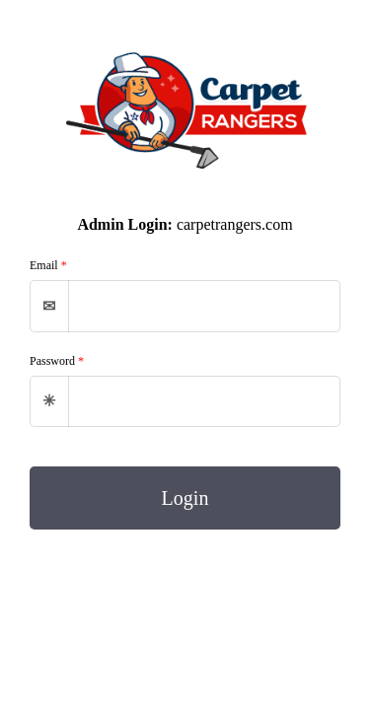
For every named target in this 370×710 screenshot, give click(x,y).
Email (48, 265)
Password (57, 361)
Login (185, 498)
